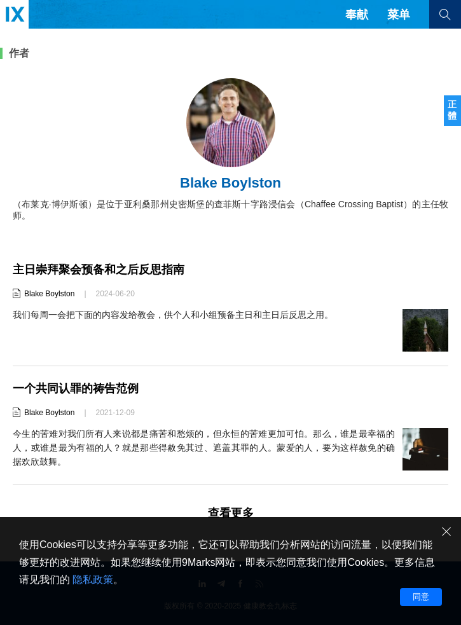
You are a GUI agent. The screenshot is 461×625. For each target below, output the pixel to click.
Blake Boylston (49, 293)
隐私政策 (92, 579)
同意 (421, 596)
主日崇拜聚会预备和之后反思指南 (98, 269)
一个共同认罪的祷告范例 (76, 388)
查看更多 (231, 513)
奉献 (356, 14)
